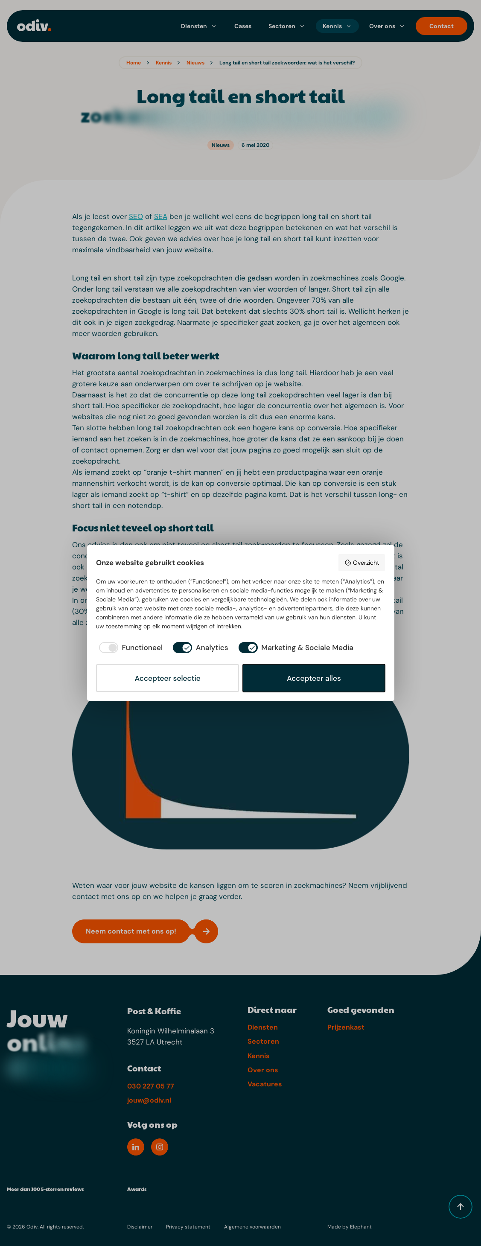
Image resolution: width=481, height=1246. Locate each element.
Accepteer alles (314, 678)
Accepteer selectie (167, 678)
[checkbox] (129, 647)
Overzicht (361, 562)
